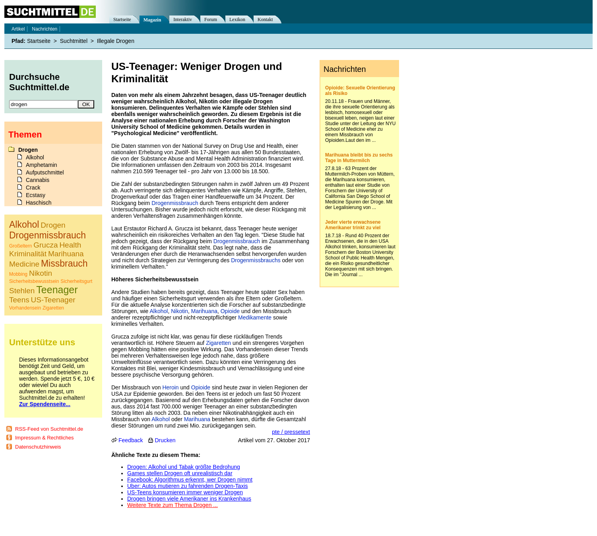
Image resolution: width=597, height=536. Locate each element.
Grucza (45, 245)
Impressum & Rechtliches (44, 438)
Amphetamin (41, 165)
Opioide (230, 311)
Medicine (24, 264)
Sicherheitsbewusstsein (34, 281)
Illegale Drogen (115, 41)
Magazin (152, 20)
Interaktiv (182, 19)
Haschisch (39, 202)
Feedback (130, 440)
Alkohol (159, 311)
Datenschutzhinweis (38, 447)
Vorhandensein (25, 308)
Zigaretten (218, 343)
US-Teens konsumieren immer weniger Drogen (185, 492)
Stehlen (22, 290)
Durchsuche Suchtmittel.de (39, 82)
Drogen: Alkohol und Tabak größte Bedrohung (183, 467)
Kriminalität (28, 254)
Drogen (28, 150)
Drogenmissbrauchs (256, 260)
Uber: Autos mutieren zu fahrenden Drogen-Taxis (187, 486)
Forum (210, 19)
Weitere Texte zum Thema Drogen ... (172, 505)
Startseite (122, 19)
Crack (33, 187)
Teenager (57, 289)
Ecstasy (35, 195)
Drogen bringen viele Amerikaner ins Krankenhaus (189, 498)
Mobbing (18, 274)
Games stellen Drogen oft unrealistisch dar (180, 473)
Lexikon (237, 19)
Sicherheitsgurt (76, 281)
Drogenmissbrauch (174, 203)
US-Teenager (53, 300)
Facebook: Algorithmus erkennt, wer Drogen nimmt (189, 479)
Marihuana (204, 311)
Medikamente (254, 317)
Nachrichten (44, 29)
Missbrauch (64, 263)
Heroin (170, 387)
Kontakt (265, 19)
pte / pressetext (291, 432)
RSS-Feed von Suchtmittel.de (49, 429)
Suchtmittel (73, 41)
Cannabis (37, 180)
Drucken (165, 440)
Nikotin (179, 311)
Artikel (18, 29)
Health (70, 245)
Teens (19, 300)
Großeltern (20, 246)
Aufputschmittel (45, 172)
